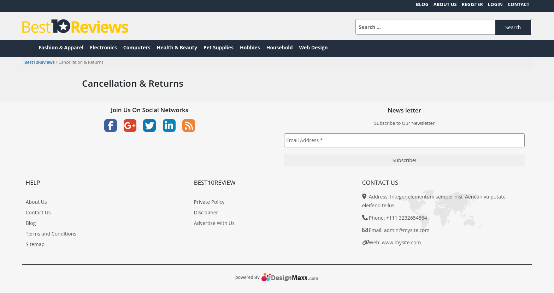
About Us (445, 4)
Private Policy (209, 202)
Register (472, 4)
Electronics (103, 47)
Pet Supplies (219, 47)
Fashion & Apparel (61, 47)
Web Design (313, 47)
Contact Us (38, 212)
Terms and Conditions (51, 233)
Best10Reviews (39, 62)
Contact (519, 4)
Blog (422, 4)
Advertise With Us (214, 223)
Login (495, 4)
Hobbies (250, 47)
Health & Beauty (177, 47)
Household (279, 47)
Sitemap (35, 244)
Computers (137, 47)
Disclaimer (206, 212)
